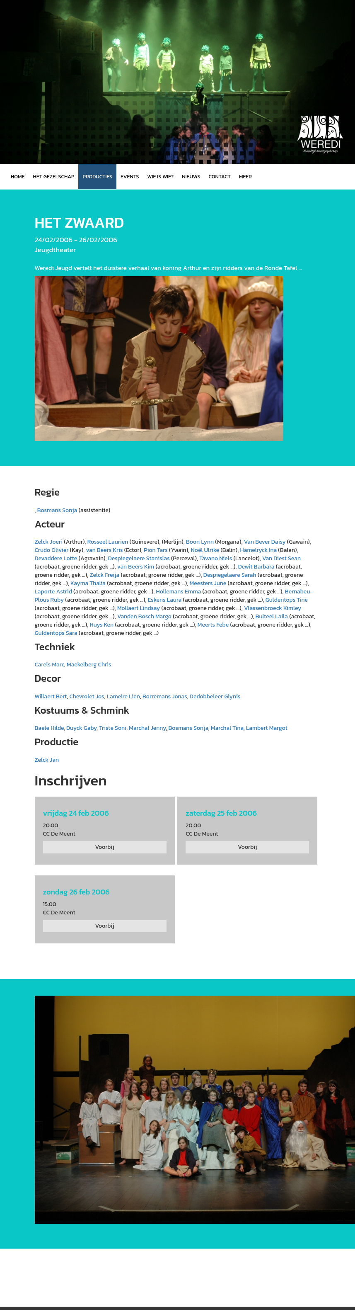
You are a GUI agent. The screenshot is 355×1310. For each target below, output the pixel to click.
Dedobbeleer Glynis (215, 696)
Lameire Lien (123, 696)
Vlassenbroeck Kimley (272, 608)
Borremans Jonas (164, 696)
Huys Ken (102, 624)
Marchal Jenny (147, 728)
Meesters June (208, 583)
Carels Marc (49, 664)
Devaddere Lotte (56, 558)
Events (130, 176)
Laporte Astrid (53, 591)
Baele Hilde (49, 728)
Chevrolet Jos (87, 696)
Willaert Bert (51, 696)
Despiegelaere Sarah (229, 575)
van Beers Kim (135, 566)
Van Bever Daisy (265, 541)
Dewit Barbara (256, 566)
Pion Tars (156, 550)
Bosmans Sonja (57, 510)
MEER (245, 176)
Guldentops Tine (287, 599)
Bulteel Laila (272, 616)
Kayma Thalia (88, 583)
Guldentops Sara (56, 633)
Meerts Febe (213, 624)
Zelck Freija (105, 575)
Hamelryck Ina (258, 550)
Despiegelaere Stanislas (139, 558)
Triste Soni (112, 728)
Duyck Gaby (81, 728)
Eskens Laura (165, 599)
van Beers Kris (104, 550)
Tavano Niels (215, 558)
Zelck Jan (47, 760)
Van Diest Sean (281, 558)
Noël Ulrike (205, 550)
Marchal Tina (227, 728)
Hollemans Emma (178, 591)
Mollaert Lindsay (138, 608)
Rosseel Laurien (107, 541)
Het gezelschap (53, 176)
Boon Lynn (200, 541)
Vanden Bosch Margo (144, 616)
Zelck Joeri (49, 541)
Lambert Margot (266, 728)
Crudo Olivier (52, 550)
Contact (220, 176)
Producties (97, 176)
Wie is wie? (160, 176)
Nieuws (191, 176)
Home (17, 176)
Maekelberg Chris (89, 664)
